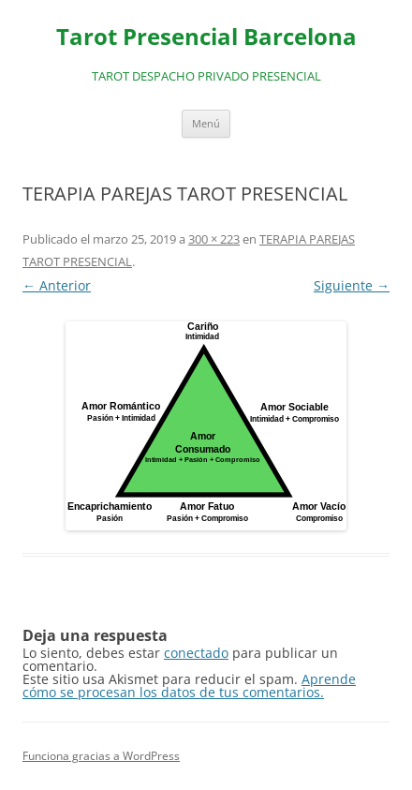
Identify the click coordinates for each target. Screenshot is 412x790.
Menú (206, 123)
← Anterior (56, 285)
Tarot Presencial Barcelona (206, 37)
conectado (196, 653)
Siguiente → (352, 285)
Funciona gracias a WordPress (101, 756)
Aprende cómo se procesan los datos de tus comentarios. (189, 685)
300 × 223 (214, 239)
